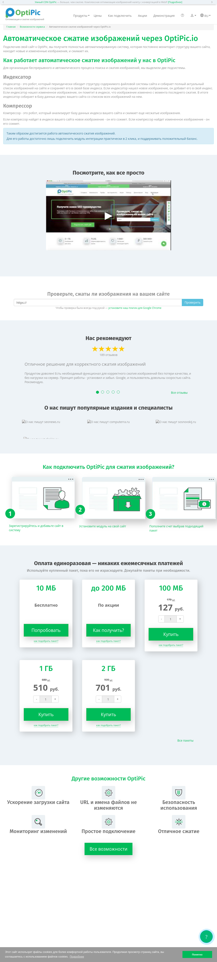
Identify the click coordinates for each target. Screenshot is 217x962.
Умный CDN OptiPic (46, 2)
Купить (171, 634)
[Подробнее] (175, 2)
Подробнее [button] (77, 956)
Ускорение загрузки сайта (38, 795)
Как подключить (120, 16)
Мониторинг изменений (38, 824)
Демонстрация (164, 16)
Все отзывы (179, 393)
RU (205, 16)
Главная (11, 26)
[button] (4, 2)
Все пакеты (185, 740)
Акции (142, 16)
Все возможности (108, 849)
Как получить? (108, 630)
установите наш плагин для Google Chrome (134, 307)
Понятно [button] (197, 954)
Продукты (81, 16)
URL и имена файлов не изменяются (108, 798)
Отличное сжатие (178, 824)
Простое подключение (108, 824)
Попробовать (46, 630)
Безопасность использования (178, 798)
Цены (98, 16)
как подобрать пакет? (46, 641)
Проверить (192, 302)
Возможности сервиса (32, 26)
